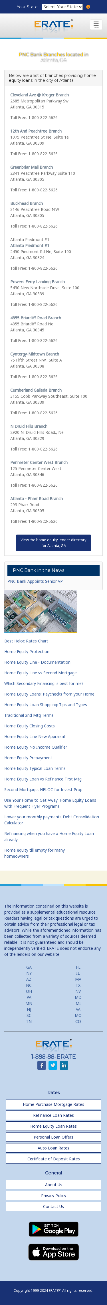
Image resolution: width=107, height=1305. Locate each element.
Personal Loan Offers (53, 1137)
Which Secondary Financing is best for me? (44, 683)
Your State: (28, 6)
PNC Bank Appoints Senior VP (35, 581)
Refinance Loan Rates (53, 1115)
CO (78, 1021)
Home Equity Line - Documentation (37, 662)
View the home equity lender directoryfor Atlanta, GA (53, 542)
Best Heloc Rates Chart (26, 641)
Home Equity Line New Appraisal (34, 736)
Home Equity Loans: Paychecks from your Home (49, 694)
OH (29, 991)
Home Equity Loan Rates (53, 1126)
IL (78, 973)
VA (78, 1009)
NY (29, 973)
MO (78, 1015)
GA (29, 967)
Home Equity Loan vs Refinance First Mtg (43, 779)
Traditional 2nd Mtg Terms (29, 715)
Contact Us (53, 1206)
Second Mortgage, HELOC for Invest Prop (43, 789)
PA (29, 997)
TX (78, 985)
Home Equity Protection (26, 651)
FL (78, 967)
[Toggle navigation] (96, 25)
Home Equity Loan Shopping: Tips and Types (45, 704)
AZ (28, 979)
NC (29, 985)
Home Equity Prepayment (28, 757)
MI (78, 1003)
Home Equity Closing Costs (29, 726)
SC (29, 1015)
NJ (29, 1009)
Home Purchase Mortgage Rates (53, 1104)
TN (29, 1021)
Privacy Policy (53, 1195)
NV (78, 991)
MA (78, 979)
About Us (53, 1184)
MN (28, 1003)
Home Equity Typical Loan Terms (35, 768)
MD (78, 997)
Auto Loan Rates (53, 1148)
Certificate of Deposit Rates (53, 1159)
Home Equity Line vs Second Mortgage (40, 672)
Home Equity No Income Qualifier (35, 747)
